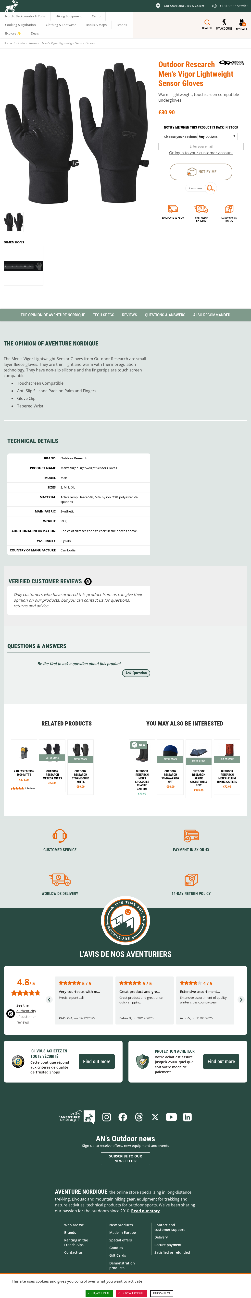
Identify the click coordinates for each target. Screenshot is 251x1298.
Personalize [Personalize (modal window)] (161, 1293)
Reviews (129, 314)
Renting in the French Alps (76, 1242)
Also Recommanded (211, 314)
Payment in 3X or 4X (191, 849)
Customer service (59, 849)
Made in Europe (122, 1232)
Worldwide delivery (201, 220)
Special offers (120, 1240)
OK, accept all (99, 1293)
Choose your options (180, 136)
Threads (139, 1117)
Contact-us (73, 1252)
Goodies (116, 1247)
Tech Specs (103, 314)
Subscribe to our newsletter (125, 1158)
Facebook (123, 1117)
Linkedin (187, 1117)
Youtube (171, 1117)
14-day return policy (229, 220)
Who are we (74, 1225)
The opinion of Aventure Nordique (53, 314)
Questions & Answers (165, 314)
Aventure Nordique (81, 1191)
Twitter (155, 1117)
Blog (77, 1117)
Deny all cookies (131, 1293)
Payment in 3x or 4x (173, 218)
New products (121, 1225)
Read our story (145, 1211)
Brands (70, 1232)
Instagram (106, 1117)
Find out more (96, 1061)
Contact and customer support (169, 1227)
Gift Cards (117, 1255)
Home (8, 43)
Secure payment (168, 1244)
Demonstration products (122, 1265)
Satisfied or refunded (172, 1252)
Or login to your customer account (201, 152)
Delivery (161, 1237)
